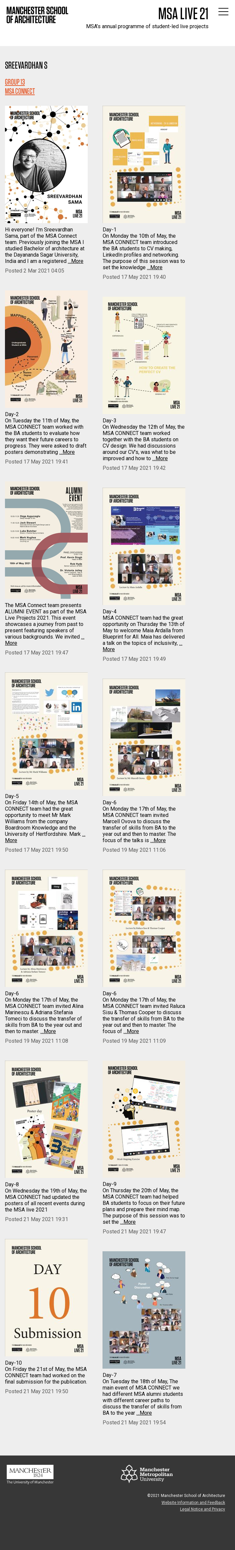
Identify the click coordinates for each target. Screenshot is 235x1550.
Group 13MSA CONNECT (20, 86)
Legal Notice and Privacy (202, 1509)
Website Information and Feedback (193, 1502)
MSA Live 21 (183, 13)
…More (75, 261)
